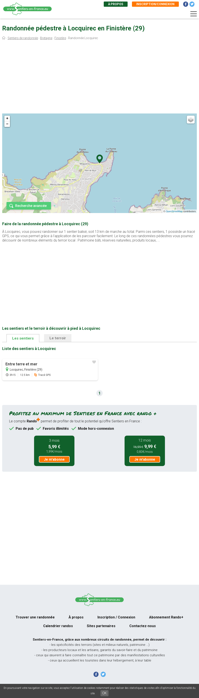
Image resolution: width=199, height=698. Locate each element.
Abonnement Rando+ (166, 617)
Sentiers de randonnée (23, 38)
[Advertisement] (99, 77)
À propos (115, 4)
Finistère (60, 38)
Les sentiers (23, 338)
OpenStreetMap (174, 211)
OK (104, 693)
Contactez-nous (142, 626)
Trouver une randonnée (35, 617)
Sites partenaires (101, 626)
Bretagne (46, 38)
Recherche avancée (31, 206)
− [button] (7, 124)
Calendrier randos (58, 626)
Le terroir (57, 338)
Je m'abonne (54, 459)
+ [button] (7, 118)
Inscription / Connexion (116, 617)
